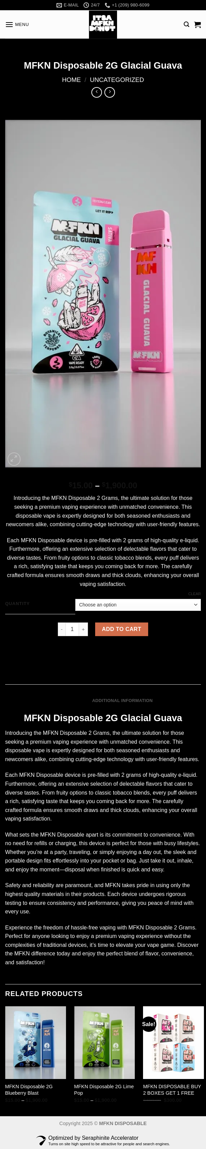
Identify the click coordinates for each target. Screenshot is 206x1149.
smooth (75, 575)
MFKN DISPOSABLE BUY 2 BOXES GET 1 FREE (172, 1090)
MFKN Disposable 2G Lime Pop (104, 1090)
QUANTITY (17, 603)
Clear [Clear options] (194, 594)
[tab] (68, 701)
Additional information (122, 700)
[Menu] (17, 24)
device (74, 540)
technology (121, 524)
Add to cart (121, 629)
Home (71, 79)
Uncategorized (117, 79)
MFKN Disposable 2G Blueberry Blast (29, 1090)
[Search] (186, 24)
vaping (88, 584)
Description (68, 700)
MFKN (59, 498)
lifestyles (187, 843)
